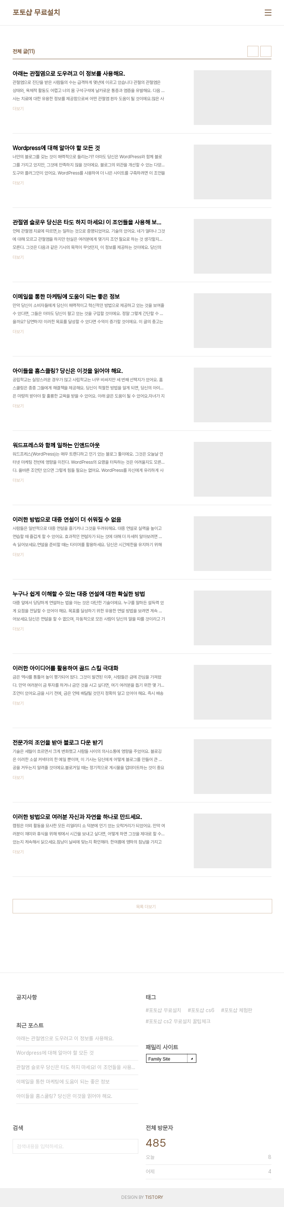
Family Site (159, 1059)
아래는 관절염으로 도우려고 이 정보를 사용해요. (65, 1038)
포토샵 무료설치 (36, 12)
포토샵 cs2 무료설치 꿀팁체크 (179, 1021)
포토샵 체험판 (238, 1010)
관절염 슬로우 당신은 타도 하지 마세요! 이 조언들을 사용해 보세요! (77, 1067)
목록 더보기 (146, 906)
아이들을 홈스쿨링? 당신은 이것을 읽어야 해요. (64, 1096)
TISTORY (154, 1197)
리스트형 (265, 51)
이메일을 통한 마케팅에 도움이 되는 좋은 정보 (62, 1082)
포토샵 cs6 (202, 1010)
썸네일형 (252, 51)
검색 (131, 1146)
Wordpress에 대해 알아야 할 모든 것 (55, 1053)
